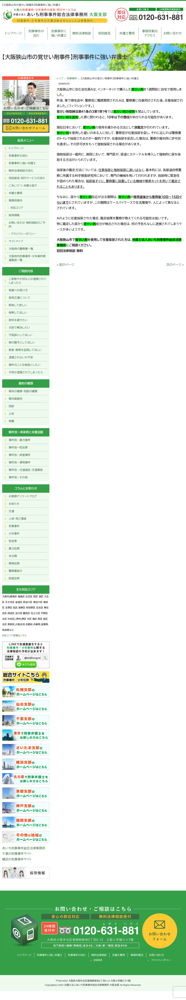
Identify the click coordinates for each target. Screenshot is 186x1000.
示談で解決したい (19, 327)
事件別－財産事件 (20, 454)
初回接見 (104, 33)
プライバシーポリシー (23, 233)
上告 (11, 413)
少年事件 (14, 533)
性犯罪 (13, 541)
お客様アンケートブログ (23, 496)
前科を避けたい (18, 320)
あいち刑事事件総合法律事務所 (23, 848)
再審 (11, 421)
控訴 (11, 406)
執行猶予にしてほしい (22, 342)
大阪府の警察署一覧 (21, 248)
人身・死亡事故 (18, 518)
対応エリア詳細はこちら (14, 635)
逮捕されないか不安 (21, 357)
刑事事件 (72, 78)
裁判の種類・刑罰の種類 (23, 391)
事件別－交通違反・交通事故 (26, 469)
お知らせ (14, 503)
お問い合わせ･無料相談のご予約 (27, 224)
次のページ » (175, 264)
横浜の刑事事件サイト (17, 859)
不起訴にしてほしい (20, 335)
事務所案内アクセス (149, 33)
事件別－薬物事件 (20, 462)
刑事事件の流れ (36, 33)
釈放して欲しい (18, 305)
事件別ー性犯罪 (18, 447)
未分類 (13, 556)
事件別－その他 (18, 477)
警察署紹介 (15, 570)
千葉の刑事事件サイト (17, 853)
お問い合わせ (172, 33)
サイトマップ (16, 241)
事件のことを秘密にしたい (24, 364)
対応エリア (17, 207)
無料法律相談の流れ (21, 170)
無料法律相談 (81, 33)
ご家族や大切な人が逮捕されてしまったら (27, 280)
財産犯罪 (14, 578)
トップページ (13, 33)
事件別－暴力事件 (20, 440)
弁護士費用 (127, 33)
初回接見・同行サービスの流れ (27, 178)
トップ (60, 78)
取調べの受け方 (18, 290)
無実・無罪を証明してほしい (25, 349)
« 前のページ (65, 264)
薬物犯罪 (14, 563)
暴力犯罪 (14, 548)
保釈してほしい (18, 312)
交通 (11, 511)
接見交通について (19, 297)
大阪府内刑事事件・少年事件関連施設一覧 (27, 258)
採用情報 (14, 215)
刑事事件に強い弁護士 (59, 33)
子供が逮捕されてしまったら (26, 372)
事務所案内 (15, 200)
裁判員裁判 (15, 398)
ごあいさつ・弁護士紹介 (23, 185)
